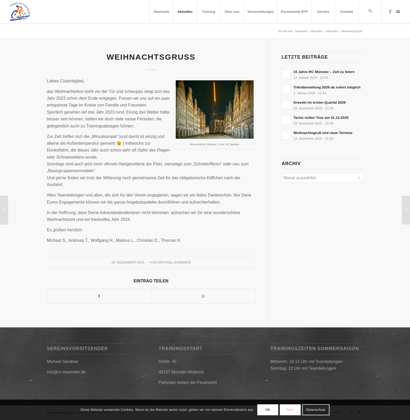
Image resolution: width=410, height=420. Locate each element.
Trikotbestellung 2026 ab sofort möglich (327, 87)
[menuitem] (161, 12)
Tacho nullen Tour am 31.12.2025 (321, 118)
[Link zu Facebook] (390, 11)
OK (267, 410)
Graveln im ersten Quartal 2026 (319, 102)
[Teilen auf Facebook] (99, 296)
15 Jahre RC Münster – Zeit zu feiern (324, 72)
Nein (290, 410)
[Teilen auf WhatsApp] (203, 296)
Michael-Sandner (174, 262)
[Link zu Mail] (398, 11)
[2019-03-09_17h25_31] (19, 12)
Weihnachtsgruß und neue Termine (322, 133)
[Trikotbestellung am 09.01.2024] (4, 210)
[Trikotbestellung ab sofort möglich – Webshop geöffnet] (406, 210)
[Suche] (370, 12)
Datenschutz (315, 410)
